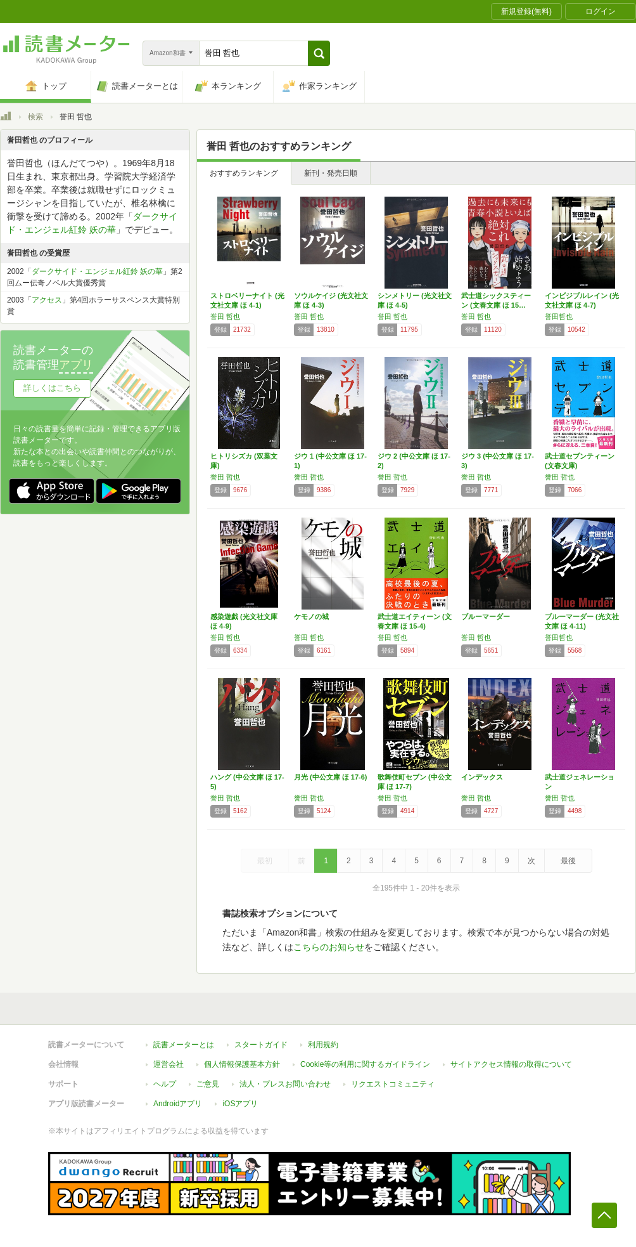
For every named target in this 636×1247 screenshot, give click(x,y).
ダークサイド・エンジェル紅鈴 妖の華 (97, 271)
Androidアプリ (177, 1103)
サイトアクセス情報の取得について (511, 1064)
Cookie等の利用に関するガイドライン (365, 1064)
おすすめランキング (244, 173)
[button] (319, 53)
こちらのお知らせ (328, 947)
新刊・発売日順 (330, 173)
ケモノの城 (311, 616)
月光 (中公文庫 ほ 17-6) (330, 777)
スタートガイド (261, 1044)
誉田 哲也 (225, 316)
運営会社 (168, 1064)
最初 (264, 860)
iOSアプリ (240, 1103)
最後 (568, 860)
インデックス (482, 777)
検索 (35, 116)
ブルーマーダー (485, 616)
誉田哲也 (559, 316)
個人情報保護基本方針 (242, 1064)
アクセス (47, 300)
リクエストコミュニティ (393, 1084)
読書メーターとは (183, 1044)
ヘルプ (164, 1084)
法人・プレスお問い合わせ (285, 1084)
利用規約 (323, 1044)
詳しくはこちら (52, 388)
